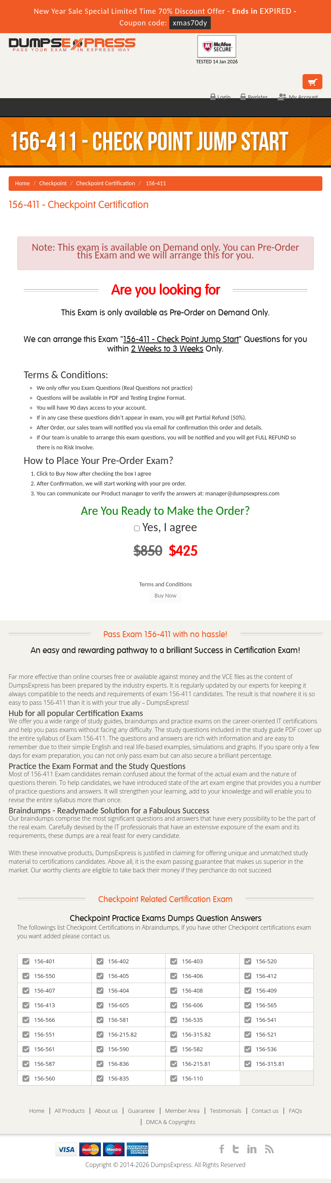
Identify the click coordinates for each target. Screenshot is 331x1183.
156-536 (260, 1049)
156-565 (260, 1005)
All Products (69, 1111)
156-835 (113, 1078)
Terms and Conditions (165, 584)
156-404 (113, 990)
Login (220, 97)
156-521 (260, 1034)
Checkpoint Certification (105, 183)
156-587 (38, 1064)
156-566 (38, 1020)
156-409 (260, 990)
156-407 (38, 990)
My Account (298, 97)
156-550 (38, 976)
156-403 (186, 961)
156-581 (113, 1020)
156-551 (38, 1034)
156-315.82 (190, 1034)
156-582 (186, 1049)
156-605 (113, 1005)
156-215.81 (190, 1064)
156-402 (113, 961)
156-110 (186, 1078)
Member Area (182, 1111)
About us (106, 1111)
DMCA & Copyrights (171, 1122)
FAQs (295, 1111)
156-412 (260, 976)
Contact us (265, 1111)
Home (22, 183)
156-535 (186, 1020)
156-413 (38, 1005)
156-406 (186, 976)
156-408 (186, 990)
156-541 (260, 1020)
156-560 (38, 1078)
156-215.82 (117, 1034)
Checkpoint (53, 183)
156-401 (38, 961)
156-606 (186, 1005)
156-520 (260, 961)
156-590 (113, 1049)
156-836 (113, 1064)
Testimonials (225, 1111)
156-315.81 (264, 1064)
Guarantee (141, 1111)
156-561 (38, 1049)
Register (254, 97)
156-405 (113, 976)
